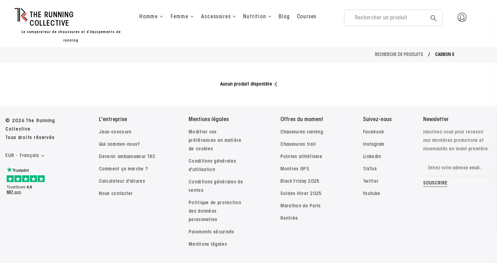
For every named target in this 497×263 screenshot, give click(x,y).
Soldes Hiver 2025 (301, 194)
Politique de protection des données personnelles (215, 212)
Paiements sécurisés (211, 232)
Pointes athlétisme (301, 157)
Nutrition (257, 17)
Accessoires (218, 17)
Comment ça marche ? (123, 169)
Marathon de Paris (300, 206)
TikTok (370, 169)
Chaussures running (301, 132)
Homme (151, 17)
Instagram (373, 144)
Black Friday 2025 (300, 181)
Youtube (371, 194)
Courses (307, 17)
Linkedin (372, 157)
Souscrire (435, 183)
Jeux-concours (115, 132)
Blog (284, 17)
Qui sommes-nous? (119, 144)
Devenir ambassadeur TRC (127, 157)
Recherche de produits (399, 54)
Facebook (373, 132)
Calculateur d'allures (122, 181)
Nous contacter (116, 194)
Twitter (370, 181)
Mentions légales (208, 244)
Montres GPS (294, 169)
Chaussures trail (298, 144)
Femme (182, 17)
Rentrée (289, 218)
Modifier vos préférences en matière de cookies (215, 141)
